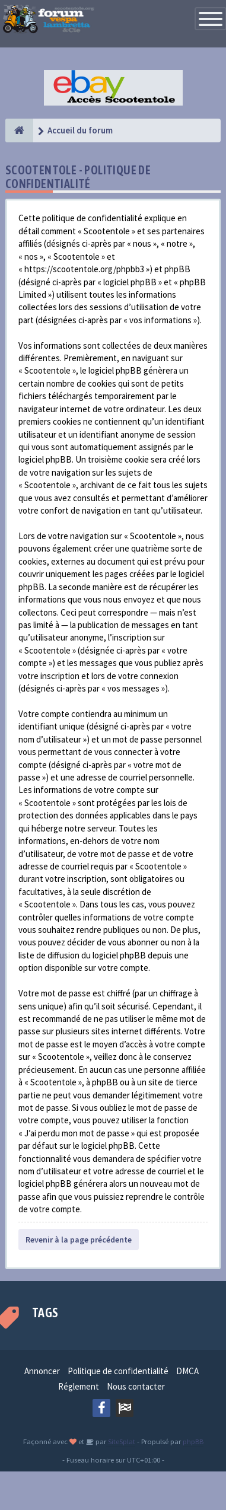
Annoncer (42, 1371)
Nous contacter (136, 1386)
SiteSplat (120, 1441)
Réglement (78, 1386)
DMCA (187, 1371)
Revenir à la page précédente (79, 1239)
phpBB (193, 1441)
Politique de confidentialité (118, 1371)
